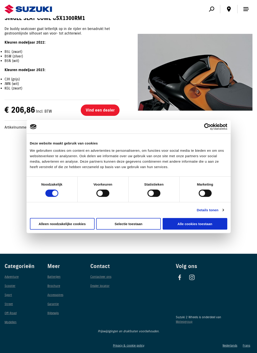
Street (9, 304)
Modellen (11, 322)
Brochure (53, 286)
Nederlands (230, 346)
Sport (8, 295)
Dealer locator (100, 286)
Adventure (12, 277)
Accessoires (55, 295)
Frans (246, 346)
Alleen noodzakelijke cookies (62, 224)
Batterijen (54, 277)
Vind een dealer (100, 110)
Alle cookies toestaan (194, 224)
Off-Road (11, 313)
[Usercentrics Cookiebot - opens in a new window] (207, 126)
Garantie (53, 304)
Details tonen (207, 210)
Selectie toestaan (128, 224)
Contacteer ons (100, 277)
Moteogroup (184, 322)
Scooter (10, 286)
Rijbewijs (53, 313)
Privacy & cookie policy (128, 346)
